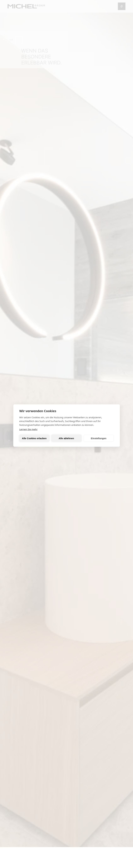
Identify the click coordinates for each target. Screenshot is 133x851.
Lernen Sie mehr (28, 429)
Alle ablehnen (66, 438)
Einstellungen (98, 438)
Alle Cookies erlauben (34, 438)
